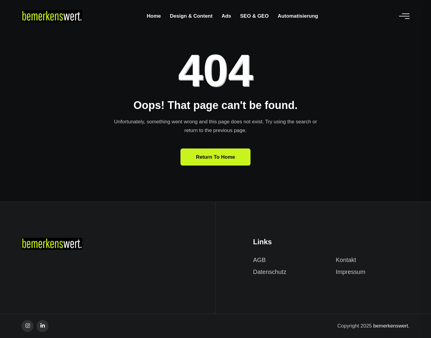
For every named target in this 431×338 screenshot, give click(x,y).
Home (154, 16)
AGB (259, 260)
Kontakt (346, 260)
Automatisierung (298, 16)
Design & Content (191, 16)
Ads (226, 16)
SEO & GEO (254, 16)
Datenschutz (269, 272)
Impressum (350, 272)
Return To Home (215, 157)
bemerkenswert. (391, 326)
